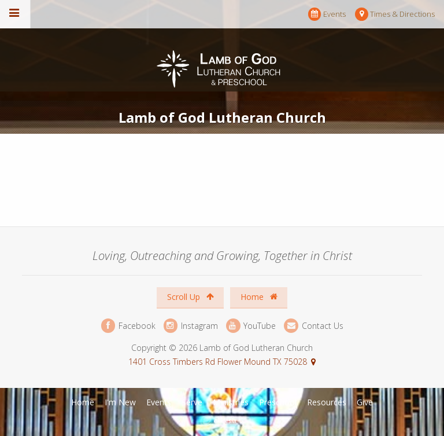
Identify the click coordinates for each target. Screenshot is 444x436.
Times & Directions (395, 14)
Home (259, 296)
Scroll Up (190, 296)
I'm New (120, 402)
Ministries (231, 402)
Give (365, 402)
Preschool (278, 402)
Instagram (191, 325)
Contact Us (313, 325)
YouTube (251, 325)
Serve (192, 402)
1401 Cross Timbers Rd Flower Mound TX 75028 (217, 361)
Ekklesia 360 (223, 421)
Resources (326, 402)
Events (327, 14)
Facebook (128, 325)
